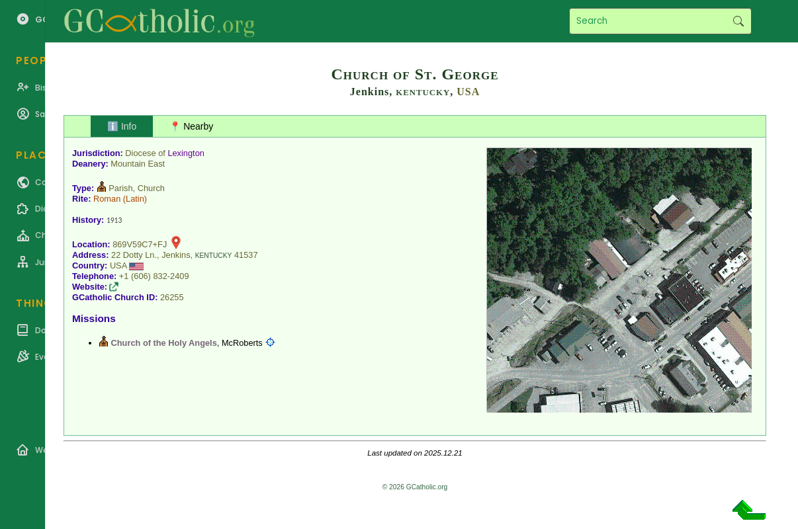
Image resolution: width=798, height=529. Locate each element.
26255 (172, 297)
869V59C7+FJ (139, 244)
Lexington (185, 153)
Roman (106, 199)
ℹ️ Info (121, 126)
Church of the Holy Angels (164, 343)
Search (738, 21)
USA (468, 91)
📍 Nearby (191, 126)
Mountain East (138, 164)
